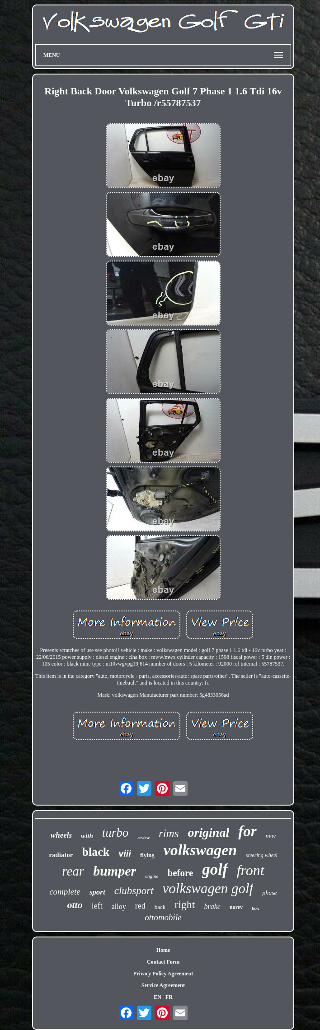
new (271, 836)
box (255, 908)
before (180, 872)
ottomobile (163, 917)
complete (64, 891)
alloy (119, 906)
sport (97, 892)
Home (163, 950)
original (208, 832)
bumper (114, 870)
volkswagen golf (208, 888)
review (143, 837)
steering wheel (262, 855)
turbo (115, 832)
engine (151, 876)
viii (124, 853)
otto (74, 904)
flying (147, 855)
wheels (61, 835)
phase (269, 893)
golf (214, 869)
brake (212, 906)
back (160, 907)
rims (169, 833)
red (140, 905)
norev (236, 907)
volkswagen (200, 850)
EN (157, 997)
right (184, 904)
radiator (61, 854)
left (97, 905)
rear (73, 871)
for (247, 831)
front (250, 870)
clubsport (134, 890)
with (87, 835)
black (95, 851)
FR (169, 997)
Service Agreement (163, 985)
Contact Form (163, 962)
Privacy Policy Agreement (163, 973)
